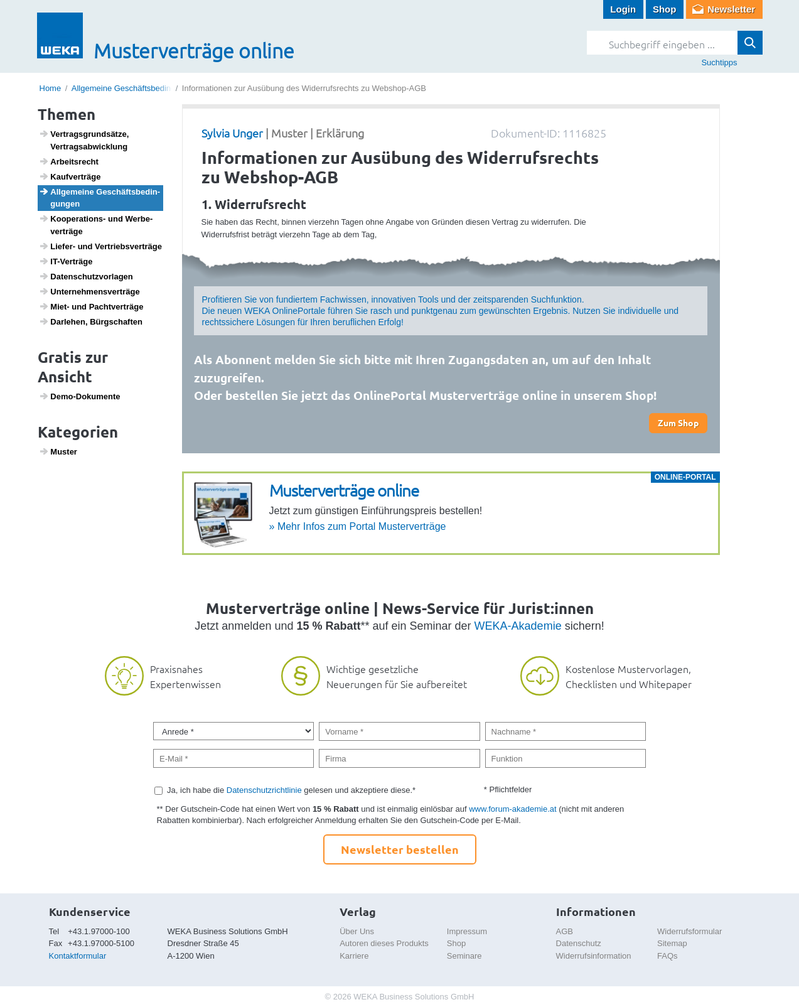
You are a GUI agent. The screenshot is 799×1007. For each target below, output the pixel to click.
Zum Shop (678, 422)
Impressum (467, 931)
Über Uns (357, 931)
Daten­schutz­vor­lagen (86, 276)
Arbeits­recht (69, 161)
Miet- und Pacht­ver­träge (91, 306)
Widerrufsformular (689, 931)
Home (51, 88)
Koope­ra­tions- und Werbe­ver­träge (96, 224)
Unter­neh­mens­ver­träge (89, 291)
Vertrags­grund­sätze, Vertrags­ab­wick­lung (84, 140)
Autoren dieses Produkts (384, 943)
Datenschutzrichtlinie (264, 790)
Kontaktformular (78, 956)
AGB (564, 931)
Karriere (354, 956)
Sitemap (672, 943)
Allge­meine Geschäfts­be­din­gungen (99, 197)
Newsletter (731, 9)
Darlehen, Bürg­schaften (90, 321)
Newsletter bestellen (400, 849)
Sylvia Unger (232, 133)
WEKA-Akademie (518, 626)
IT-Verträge (65, 261)
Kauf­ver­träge (69, 176)
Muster (58, 451)
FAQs (667, 956)
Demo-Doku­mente (79, 396)
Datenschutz (578, 943)
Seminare (464, 956)
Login (623, 9)
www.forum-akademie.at (512, 809)
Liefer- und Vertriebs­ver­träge (100, 246)
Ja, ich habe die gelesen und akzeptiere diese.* (291, 790)
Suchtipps (719, 62)
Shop (665, 9)
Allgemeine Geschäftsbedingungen (135, 88)
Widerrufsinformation (593, 956)
